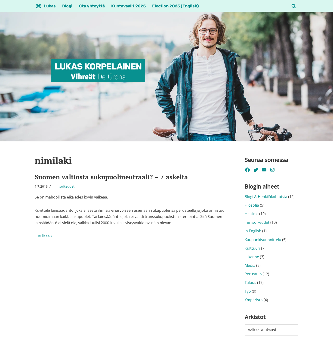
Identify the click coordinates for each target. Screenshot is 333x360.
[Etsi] (293, 6)
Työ (248, 291)
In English (253, 230)
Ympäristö (254, 299)
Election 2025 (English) (175, 6)
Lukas (50, 6)
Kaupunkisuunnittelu (263, 239)
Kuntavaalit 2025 (128, 6)
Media (250, 265)
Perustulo (253, 273)
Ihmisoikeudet (63, 186)
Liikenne (252, 256)
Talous (250, 282)
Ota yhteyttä (92, 6)
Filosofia (252, 205)
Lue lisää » (43, 236)
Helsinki (251, 213)
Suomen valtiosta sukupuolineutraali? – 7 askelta (111, 177)
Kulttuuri (252, 248)
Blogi (67, 6)
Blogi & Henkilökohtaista (266, 196)
